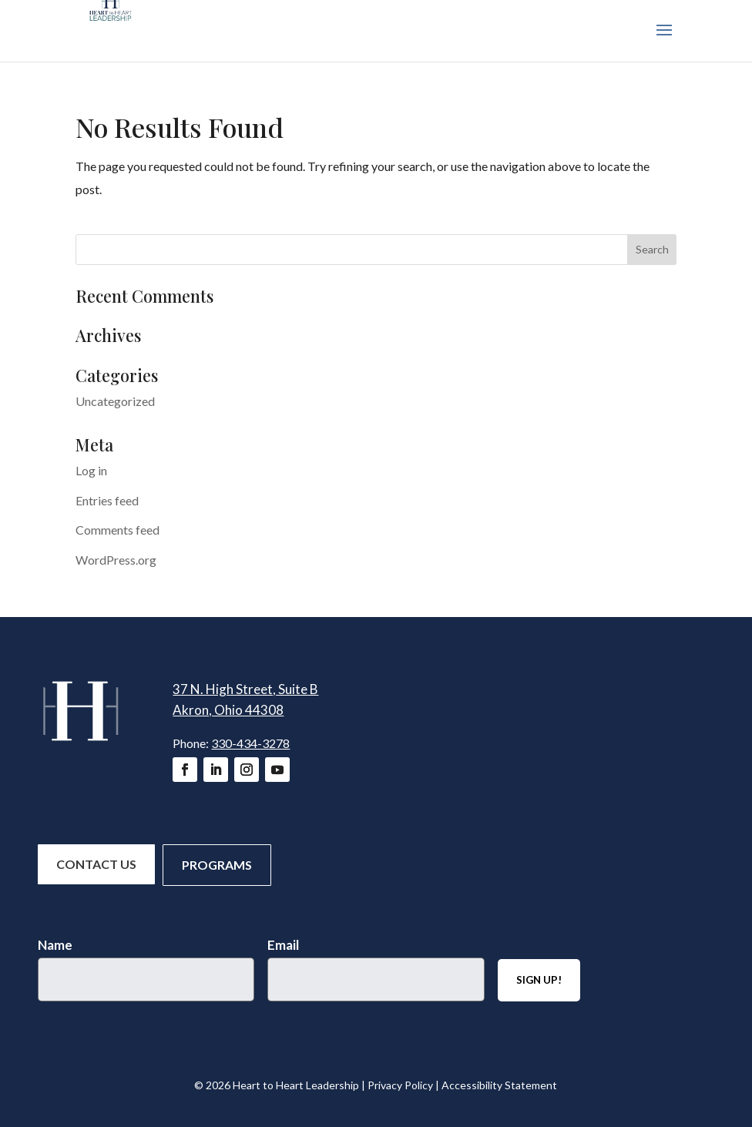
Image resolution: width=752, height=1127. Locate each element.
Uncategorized (115, 401)
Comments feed (117, 529)
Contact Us (96, 864)
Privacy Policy (400, 1085)
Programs (217, 864)
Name (55, 944)
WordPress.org (116, 559)
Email (283, 944)
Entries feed (107, 500)
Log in (91, 470)
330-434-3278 (250, 743)
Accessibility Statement (499, 1085)
